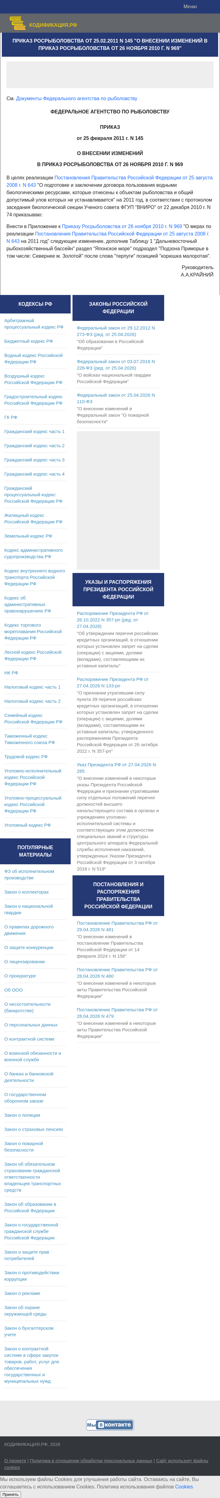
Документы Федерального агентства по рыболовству (76, 98)
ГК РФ (10, 417)
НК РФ (11, 672)
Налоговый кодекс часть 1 (32, 687)
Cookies (184, 1486)
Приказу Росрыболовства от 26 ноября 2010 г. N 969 (122, 226)
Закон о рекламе (22, 1293)
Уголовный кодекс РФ (27, 825)
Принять (10, 1494)
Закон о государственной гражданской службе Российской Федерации (31, 1231)
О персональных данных (31, 1024)
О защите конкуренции (28, 947)
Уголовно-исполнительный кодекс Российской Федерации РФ (32, 777)
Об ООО (13, 990)
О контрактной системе (29, 1039)
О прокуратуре (20, 975)
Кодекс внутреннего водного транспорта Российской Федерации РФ (34, 577)
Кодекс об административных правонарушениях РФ (27, 604)
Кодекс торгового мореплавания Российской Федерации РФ (33, 631)
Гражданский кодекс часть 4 (34, 474)
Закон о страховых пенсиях (33, 1129)
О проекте (15, 1460)
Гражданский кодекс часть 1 (34, 431)
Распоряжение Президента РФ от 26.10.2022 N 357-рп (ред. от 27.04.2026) (113, 620)
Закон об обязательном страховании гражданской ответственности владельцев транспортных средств (32, 1177)
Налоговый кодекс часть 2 (32, 701)
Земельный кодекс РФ (28, 535)
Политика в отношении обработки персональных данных (91, 1460)
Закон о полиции (22, 1115)
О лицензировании (24, 961)
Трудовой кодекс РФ (26, 756)
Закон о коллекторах (26, 891)
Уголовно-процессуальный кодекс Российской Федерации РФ (32, 804)
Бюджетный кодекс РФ (28, 341)
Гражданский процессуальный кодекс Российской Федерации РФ (33, 494)
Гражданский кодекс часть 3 (34, 459)
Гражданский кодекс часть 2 (34, 445)
